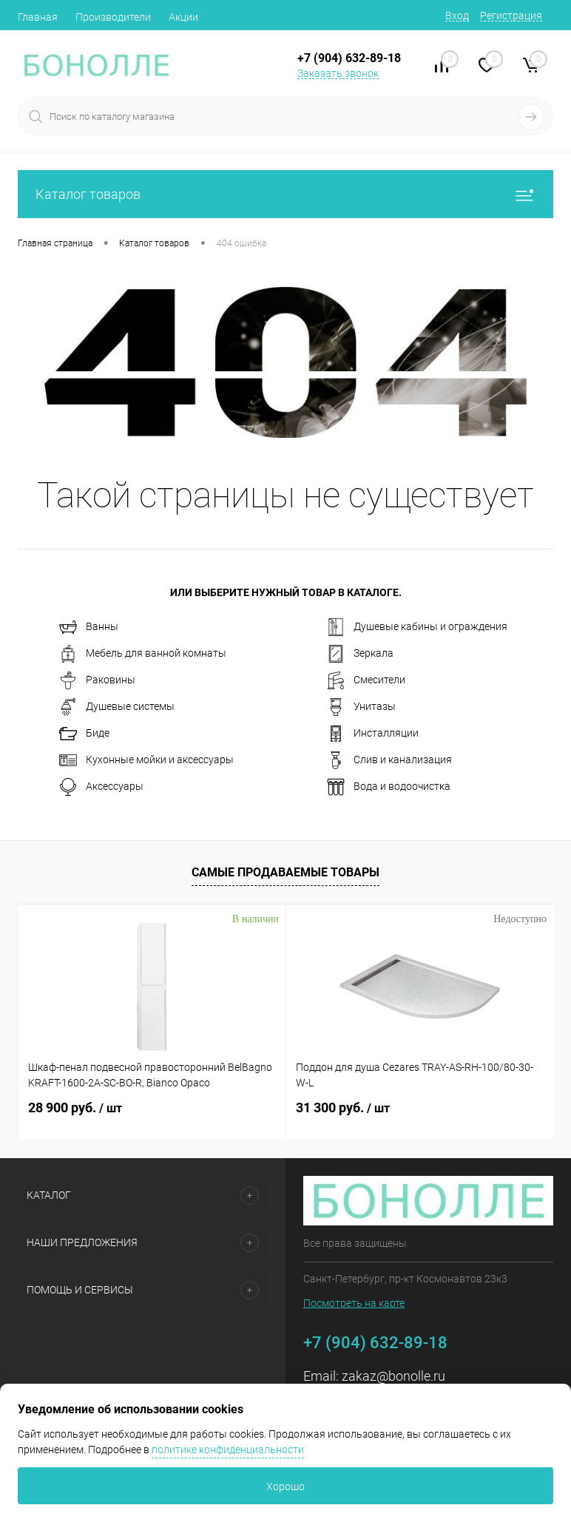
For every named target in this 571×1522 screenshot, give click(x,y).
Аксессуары (101, 787)
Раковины (97, 680)
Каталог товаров (285, 194)
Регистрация (511, 15)
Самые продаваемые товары (285, 872)
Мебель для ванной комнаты (142, 654)
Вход (457, 15)
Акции (183, 17)
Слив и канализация (389, 760)
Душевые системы (117, 707)
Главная (38, 17)
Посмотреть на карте (354, 1303)
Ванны (88, 627)
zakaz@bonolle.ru (393, 1376)
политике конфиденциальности (228, 1449)
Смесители (366, 680)
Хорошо (285, 1486)
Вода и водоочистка (388, 787)
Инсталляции (373, 734)
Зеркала (360, 654)
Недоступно (520, 918)
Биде (84, 734)
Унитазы (361, 707)
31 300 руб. (343, 1107)
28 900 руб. (75, 1107)
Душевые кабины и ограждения (417, 627)
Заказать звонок (338, 73)
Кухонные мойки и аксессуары (146, 760)
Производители (113, 17)
